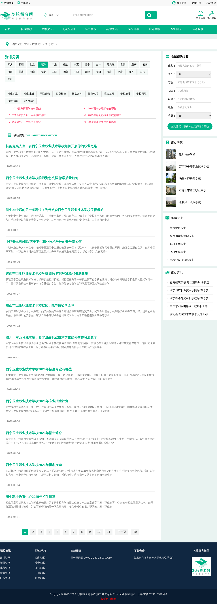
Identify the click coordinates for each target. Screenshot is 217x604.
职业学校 (26, 29)
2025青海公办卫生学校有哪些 (104, 115)
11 (108, 531)
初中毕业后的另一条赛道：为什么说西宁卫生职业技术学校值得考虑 (54, 210)
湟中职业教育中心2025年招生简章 (30, 497)
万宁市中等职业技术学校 (194, 166)
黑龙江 (110, 64)
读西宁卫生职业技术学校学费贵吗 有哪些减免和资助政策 (47, 273)
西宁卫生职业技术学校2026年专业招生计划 (37, 401)
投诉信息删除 (108, 598)
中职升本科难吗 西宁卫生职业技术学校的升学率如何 (44, 242)
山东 (142, 71)
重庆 (134, 64)
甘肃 (21, 71)
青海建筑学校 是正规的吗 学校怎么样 (192, 282)
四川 (10, 64)
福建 (65, 64)
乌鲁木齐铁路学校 (190, 178)
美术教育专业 (178, 227)
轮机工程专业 (178, 243)
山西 (54, 71)
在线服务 (76, 550)
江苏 (131, 71)
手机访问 (25, 3)
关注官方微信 (201, 550)
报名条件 (77, 93)
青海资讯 (50, 44)
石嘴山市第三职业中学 (192, 190)
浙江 (10, 79)
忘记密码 (211, 2)
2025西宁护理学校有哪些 (102, 108)
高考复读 (197, 29)
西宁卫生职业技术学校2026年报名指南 (34, 465)
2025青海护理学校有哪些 (26, 108)
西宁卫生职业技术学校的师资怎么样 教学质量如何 (42, 178)
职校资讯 (48, 29)
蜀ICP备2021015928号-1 (153, 594)
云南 (145, 64)
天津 (87, 71)
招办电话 (93, 93)
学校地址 (125, 93)
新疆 (21, 64)
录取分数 (45, 93)
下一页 (122, 531)
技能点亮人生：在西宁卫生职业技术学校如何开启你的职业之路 (51, 146)
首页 (8, 29)
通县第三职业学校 (190, 202)
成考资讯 (133, 29)
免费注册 (196, 2)
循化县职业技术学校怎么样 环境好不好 (193, 314)
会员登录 (181, 2)
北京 (32, 64)
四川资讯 (5, 557)
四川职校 (40, 557)
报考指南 (13, 100)
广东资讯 (5, 577)
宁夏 (76, 64)
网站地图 (130, 594)
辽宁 (87, 64)
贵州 (122, 64)
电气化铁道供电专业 (182, 259)
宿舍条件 (109, 93)
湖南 (65, 71)
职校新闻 (69, 29)
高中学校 (90, 29)
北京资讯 (5, 567)
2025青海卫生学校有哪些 (102, 121)
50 (135, 531)
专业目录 (176, 29)
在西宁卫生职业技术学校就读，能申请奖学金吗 (40, 305)
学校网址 (141, 93)
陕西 (10, 71)
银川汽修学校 (187, 154)
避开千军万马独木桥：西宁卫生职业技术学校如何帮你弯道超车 (51, 337)
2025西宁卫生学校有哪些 (26, 121)
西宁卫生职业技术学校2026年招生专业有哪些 (39, 369)
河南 (32, 71)
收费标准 (61, 93)
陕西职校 (40, 577)
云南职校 (40, 572)
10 (99, 531)
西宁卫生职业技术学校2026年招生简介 (34, 433)
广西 (76, 71)
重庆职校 (40, 567)
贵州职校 (40, 562)
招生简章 (13, 93)
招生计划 (29, 93)
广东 (54, 64)
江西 (98, 71)
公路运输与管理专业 (182, 235)
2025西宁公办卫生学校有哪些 (29, 115)
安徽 (43, 71)
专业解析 (29, 100)
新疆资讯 (5, 562)
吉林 (98, 64)
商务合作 (139, 550)
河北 (120, 71)
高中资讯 (112, 29)
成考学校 (155, 29)
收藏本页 (9, 3)
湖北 (109, 71)
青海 (43, 64)
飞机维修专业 (178, 251)
